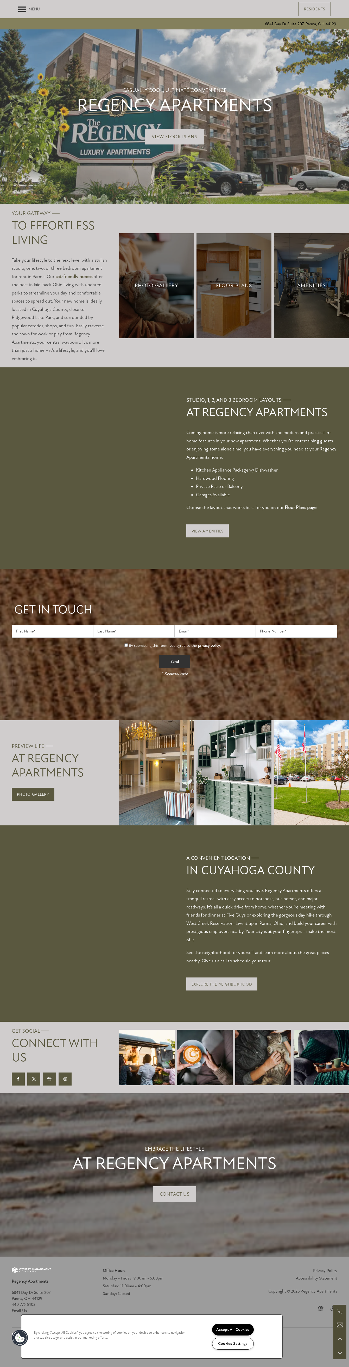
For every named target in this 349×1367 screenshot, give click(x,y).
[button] (315, 9)
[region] (152, 1336)
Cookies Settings (233, 1343)
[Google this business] (49, 1079)
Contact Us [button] (174, 1194)
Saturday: (111, 1286)
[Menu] (29, 9)
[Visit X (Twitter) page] (33, 1079)
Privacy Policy (325, 1270)
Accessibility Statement (316, 1278)
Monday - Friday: (117, 1278)
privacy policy (209, 645)
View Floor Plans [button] (174, 137)
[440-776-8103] (339, 1311)
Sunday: (110, 1293)
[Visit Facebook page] (18, 1079)
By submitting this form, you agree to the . (175, 645)
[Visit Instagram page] (65, 1079)
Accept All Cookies (232, 1329)
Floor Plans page (300, 507)
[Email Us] (339, 1325)
